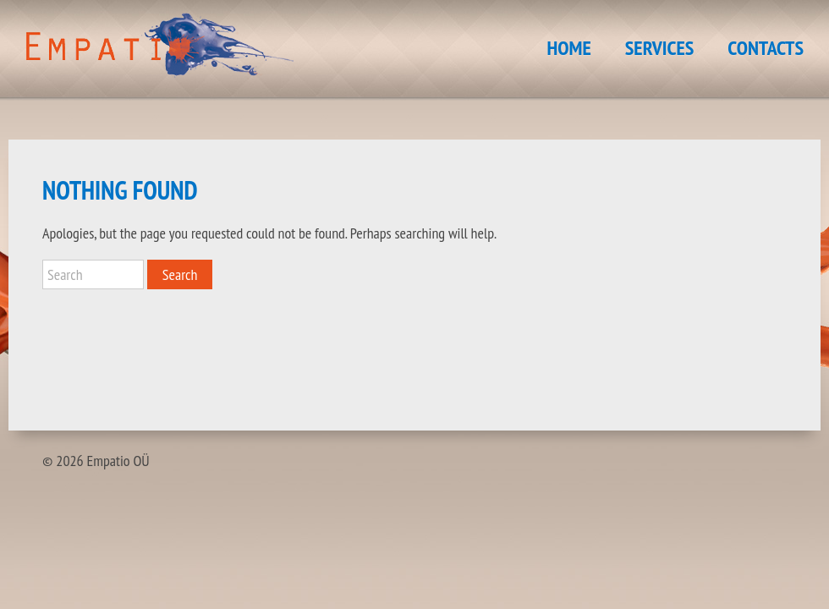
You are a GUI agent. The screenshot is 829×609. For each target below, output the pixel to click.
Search (180, 274)
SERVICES (659, 48)
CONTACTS (765, 48)
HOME (569, 48)
